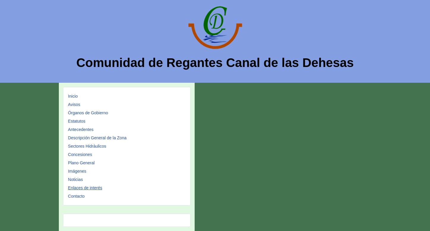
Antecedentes (81, 129)
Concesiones (80, 154)
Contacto (76, 196)
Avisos (74, 104)
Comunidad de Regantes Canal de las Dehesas (215, 63)
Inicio (73, 96)
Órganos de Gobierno (88, 112)
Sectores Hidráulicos (87, 146)
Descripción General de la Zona (97, 137)
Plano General (81, 162)
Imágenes (77, 171)
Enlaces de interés (85, 187)
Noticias (75, 179)
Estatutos (76, 121)
